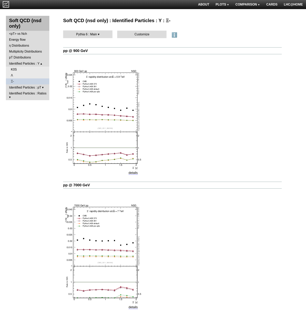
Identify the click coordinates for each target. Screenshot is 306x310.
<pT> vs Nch (18, 33)
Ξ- (12, 81)
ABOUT (203, 4)
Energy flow (17, 39)
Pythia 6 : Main (86, 34)
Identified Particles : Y (24, 63)
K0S (14, 69)
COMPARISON (247, 4)
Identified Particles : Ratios (27, 93)
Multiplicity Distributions (25, 51)
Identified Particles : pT (25, 87)
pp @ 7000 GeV (76, 185)
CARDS (272, 4)
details (133, 172)
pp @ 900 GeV (75, 51)
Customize (142, 34)
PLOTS (222, 4)
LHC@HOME (293, 4)
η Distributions (19, 45)
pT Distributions (20, 57)
